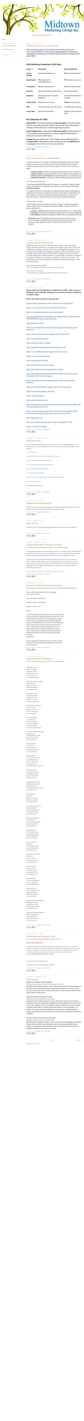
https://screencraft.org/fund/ (31, 473)
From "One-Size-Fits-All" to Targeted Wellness (43, 158)
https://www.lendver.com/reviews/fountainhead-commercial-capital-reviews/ (45, 571)
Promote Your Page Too (8, 49)
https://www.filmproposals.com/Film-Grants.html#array (37, 468)
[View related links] (27, 59)
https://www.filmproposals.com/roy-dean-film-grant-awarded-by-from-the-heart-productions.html (45, 477)
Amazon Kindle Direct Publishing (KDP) (57, 50)
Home (3, 39)
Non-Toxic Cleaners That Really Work (39, 243)
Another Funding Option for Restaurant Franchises (44, 545)
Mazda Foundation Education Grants (34, 942)
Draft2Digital (43, 144)
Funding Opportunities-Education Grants (40, 936)
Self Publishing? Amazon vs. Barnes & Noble (42, 46)
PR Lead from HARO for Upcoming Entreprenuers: (44, 585)
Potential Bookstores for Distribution (39, 659)
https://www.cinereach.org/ (31, 452)
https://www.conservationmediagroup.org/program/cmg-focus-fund (39, 460)
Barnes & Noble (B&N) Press (36, 52)
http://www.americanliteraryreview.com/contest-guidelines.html (44, 984)
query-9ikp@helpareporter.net (37, 598)
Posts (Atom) (36, 1043)
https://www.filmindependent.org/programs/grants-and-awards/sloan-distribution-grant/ (43, 456)
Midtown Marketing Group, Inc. (10, 45)
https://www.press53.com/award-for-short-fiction (40, 999)
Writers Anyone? (32, 979)
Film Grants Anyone (33, 441)
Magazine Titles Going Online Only (39, 503)
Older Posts (78, 1040)
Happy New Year (32, 523)
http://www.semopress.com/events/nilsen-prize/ (40, 1020)
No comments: (46, 146)
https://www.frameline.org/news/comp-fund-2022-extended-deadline (39, 464)
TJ (34, 146)
